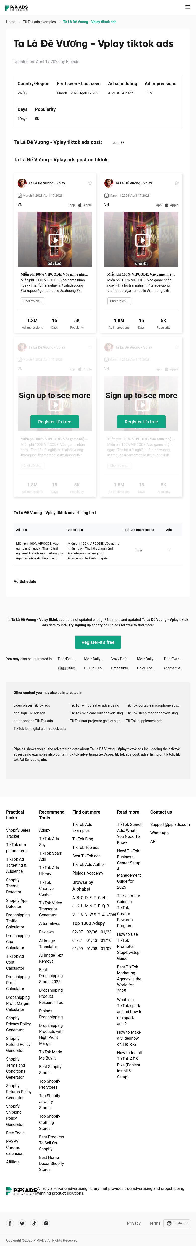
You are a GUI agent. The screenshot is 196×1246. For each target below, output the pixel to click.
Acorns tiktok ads (177, 668)
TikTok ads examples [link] (40, 22)
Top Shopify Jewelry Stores (49, 1101)
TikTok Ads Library (49, 870)
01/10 (105, 940)
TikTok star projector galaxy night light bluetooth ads (98, 721)
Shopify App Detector (17, 903)
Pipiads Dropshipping (51, 1014)
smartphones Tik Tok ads (33, 721)
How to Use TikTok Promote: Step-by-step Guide (128, 946)
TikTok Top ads (85, 847)
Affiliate (13, 1162)
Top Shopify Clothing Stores (49, 1122)
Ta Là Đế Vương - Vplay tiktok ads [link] (89, 22)
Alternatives (49, 923)
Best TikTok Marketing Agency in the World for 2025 (129, 979)
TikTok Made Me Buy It (50, 1055)
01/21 (76, 940)
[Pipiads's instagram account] (46, 1223)
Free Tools (15, 1133)
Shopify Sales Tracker (18, 833)
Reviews (46, 932)
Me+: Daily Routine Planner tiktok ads (97, 659)
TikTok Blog (82, 839)
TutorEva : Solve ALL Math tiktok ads (71, 659)
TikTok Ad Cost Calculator (15, 962)
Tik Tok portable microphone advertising (154, 705)
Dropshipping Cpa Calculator (18, 941)
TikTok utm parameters (16, 847)
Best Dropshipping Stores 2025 (51, 975)
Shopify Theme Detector (13, 886)
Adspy (44, 830)
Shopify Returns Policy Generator (19, 1091)
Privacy (133, 1223)
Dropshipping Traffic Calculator (18, 921)
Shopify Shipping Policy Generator (15, 1115)
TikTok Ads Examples (82, 827)
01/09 (76, 948)
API (153, 841)
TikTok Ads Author (88, 864)
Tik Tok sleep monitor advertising (152, 713)
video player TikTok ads (32, 705)
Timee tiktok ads (124, 668)
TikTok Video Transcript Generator (50, 909)
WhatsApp (159, 833)
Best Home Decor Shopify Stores (51, 1163)
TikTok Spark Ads (50, 856)
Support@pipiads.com (170, 824)
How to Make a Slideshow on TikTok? (129, 1038)
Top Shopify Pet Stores (49, 1084)
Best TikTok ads (86, 856)
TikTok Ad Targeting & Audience (16, 865)
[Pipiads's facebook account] (10, 1223)
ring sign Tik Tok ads (30, 713)
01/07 (105, 948)
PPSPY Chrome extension (14, 1147)
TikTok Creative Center (46, 888)
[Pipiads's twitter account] (22, 1223)
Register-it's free (54, 421)
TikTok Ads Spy (49, 841)
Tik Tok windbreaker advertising (94, 705)
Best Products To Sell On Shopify (51, 1143)
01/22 (105, 932)
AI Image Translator (48, 943)
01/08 (91, 948)
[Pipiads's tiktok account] (34, 1223)
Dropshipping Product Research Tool (51, 996)
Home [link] (11, 22)
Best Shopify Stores (50, 1069)
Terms (154, 1223)
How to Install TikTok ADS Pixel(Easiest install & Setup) (129, 1064)
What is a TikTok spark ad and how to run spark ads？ (129, 1011)
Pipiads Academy (87, 873)
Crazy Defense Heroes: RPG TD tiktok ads (124, 659)
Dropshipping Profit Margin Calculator (18, 1003)
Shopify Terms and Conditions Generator (15, 1068)
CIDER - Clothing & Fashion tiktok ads (97, 668)
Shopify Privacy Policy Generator (18, 1024)
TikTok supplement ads (144, 721)
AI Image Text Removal (51, 958)
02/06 (91, 932)
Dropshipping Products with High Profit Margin (51, 1034)
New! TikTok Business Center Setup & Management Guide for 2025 (129, 869)
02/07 (76, 932)
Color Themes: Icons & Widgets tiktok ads (150, 668)
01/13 (91, 940)
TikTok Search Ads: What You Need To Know (130, 833)
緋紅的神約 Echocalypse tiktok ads (71, 668)
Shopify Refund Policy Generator (18, 1044)
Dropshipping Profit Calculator (18, 982)
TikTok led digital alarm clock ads (40, 729)
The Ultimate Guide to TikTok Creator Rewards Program (128, 910)
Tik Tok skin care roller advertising (96, 713)
